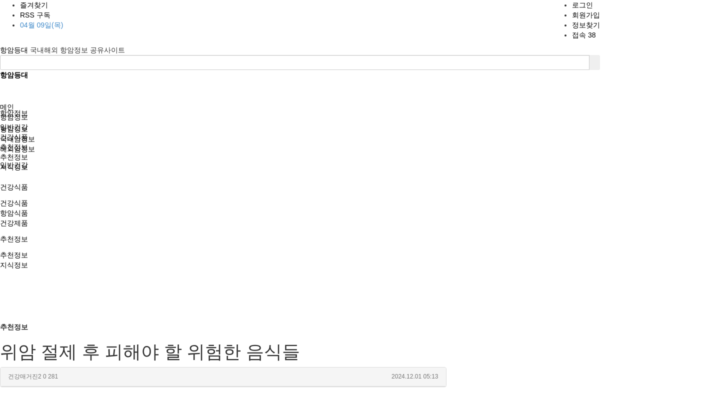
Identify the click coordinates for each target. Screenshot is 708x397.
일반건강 (14, 127)
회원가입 (586, 15)
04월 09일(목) (41, 25)
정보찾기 (586, 25)
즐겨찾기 (34, 5)
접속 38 (584, 35)
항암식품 (14, 213)
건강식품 (14, 187)
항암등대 (15, 50)
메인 (7, 107)
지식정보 (14, 265)
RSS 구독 (35, 15)
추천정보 (14, 239)
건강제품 (14, 223)
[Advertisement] (354, 247)
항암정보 (14, 117)
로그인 (582, 5)
